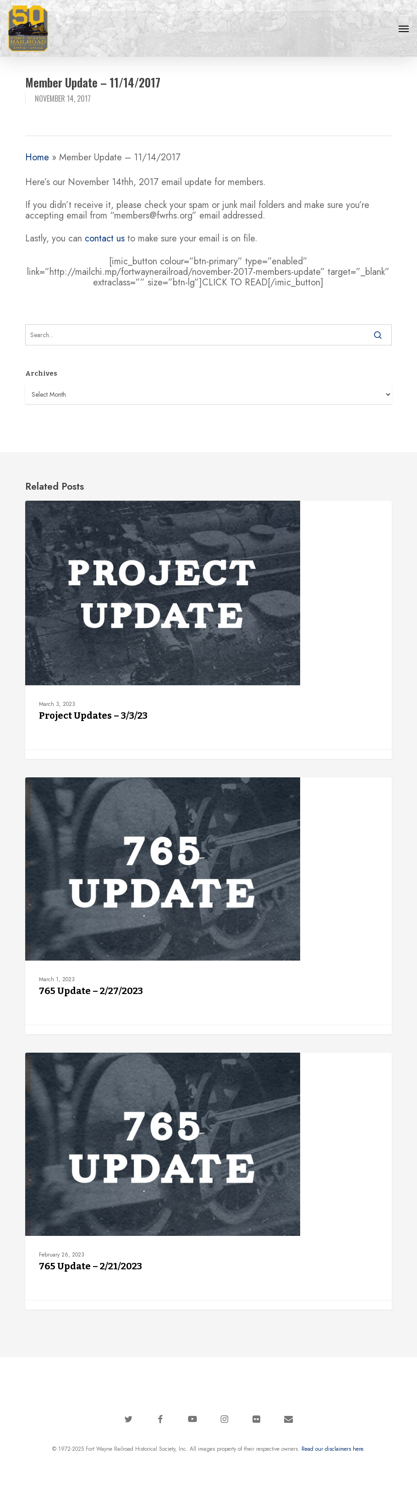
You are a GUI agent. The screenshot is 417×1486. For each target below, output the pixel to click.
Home (37, 157)
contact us (105, 238)
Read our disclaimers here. (333, 1449)
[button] (404, 28)
